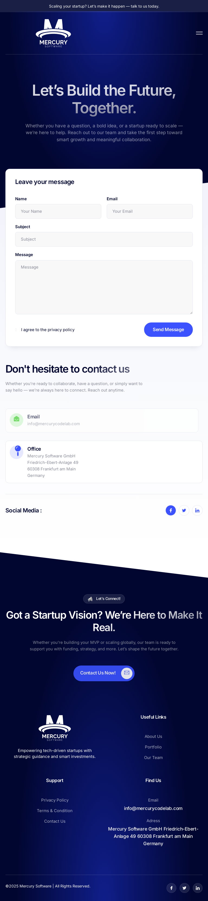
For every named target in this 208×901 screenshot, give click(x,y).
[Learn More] (104, 673)
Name (21, 198)
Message (24, 254)
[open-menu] (199, 33)
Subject (22, 226)
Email (112, 198)
